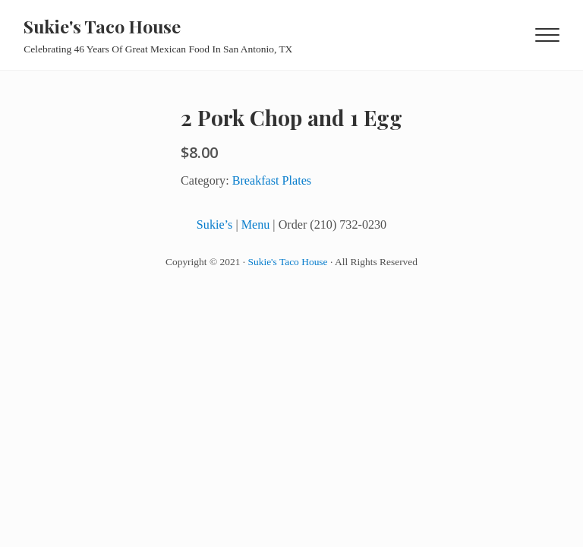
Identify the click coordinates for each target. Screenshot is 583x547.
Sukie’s (215, 224)
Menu (255, 224)
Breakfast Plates (271, 180)
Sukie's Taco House (102, 26)
